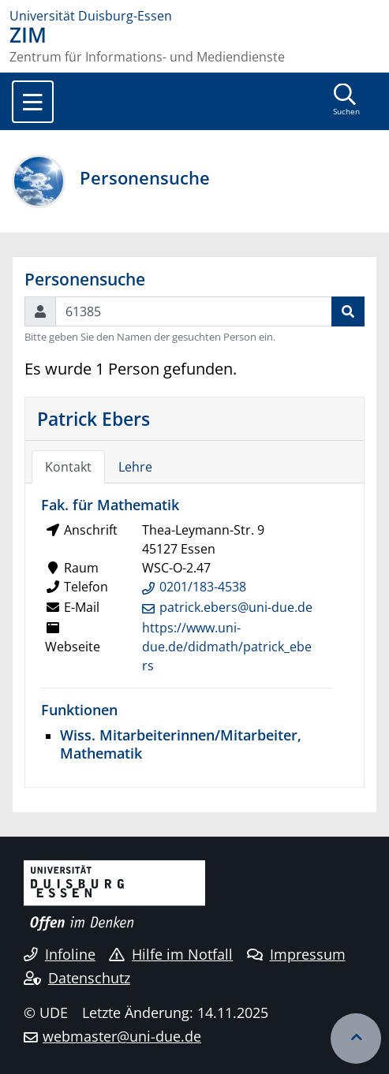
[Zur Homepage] (194, 15)
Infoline (59, 954)
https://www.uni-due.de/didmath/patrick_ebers (227, 646)
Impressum (296, 954)
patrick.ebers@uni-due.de (235, 607)
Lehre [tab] (135, 466)
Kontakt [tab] (68, 466)
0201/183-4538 (202, 586)
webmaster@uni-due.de (122, 1036)
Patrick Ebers (93, 418)
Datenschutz (77, 977)
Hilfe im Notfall (171, 954)
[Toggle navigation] (33, 101)
